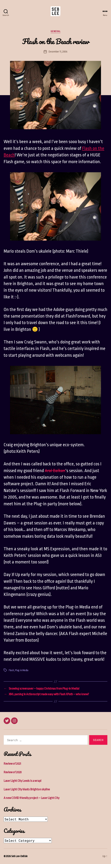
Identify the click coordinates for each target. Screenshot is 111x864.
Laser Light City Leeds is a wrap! (22, 781)
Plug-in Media (21, 670)
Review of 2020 (13, 772)
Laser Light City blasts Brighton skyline (27, 789)
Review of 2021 (12, 763)
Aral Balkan (55, 470)
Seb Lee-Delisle (19, 856)
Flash (11, 670)
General (56, 31)
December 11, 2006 (58, 51)
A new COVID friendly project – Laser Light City (31, 798)
